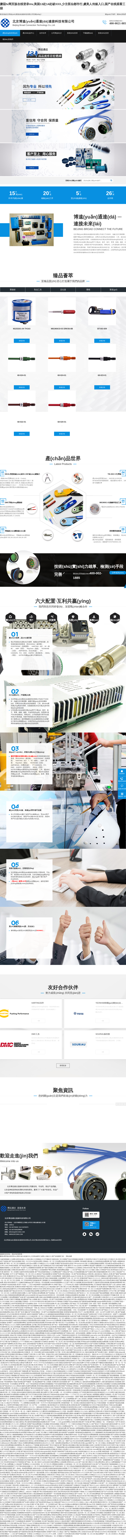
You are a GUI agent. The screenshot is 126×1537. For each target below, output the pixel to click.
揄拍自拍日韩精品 (68, 1494)
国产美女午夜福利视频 (11, 1358)
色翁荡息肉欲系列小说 (39, 1513)
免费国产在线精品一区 (106, 1394)
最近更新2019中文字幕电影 (53, 1301)
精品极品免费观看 (102, 1341)
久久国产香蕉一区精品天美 (45, 1354)
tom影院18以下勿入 (48, 1517)
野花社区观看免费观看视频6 (49, 1348)
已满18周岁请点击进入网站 (14, 1517)
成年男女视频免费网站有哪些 (90, 1367)
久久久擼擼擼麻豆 (97, 1432)
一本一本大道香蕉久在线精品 (68, 1392)
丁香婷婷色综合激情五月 (69, 1335)
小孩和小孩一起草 (105, 1337)
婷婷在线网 (36, 1392)
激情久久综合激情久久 (20, 1316)
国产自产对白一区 (92, 1519)
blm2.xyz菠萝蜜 (35, 1430)
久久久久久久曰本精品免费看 (101, 1525)
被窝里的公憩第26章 (95, 1411)
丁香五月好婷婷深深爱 (11, 1310)
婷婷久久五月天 (81, 1481)
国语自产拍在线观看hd (44, 1274)
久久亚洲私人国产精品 (83, 1369)
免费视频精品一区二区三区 (74, 1506)
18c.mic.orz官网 (95, 1451)
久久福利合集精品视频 (63, 1310)
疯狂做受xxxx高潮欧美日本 (21, 1331)
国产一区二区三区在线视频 (77, 1517)
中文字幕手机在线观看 (22, 1430)
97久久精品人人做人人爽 (84, 1502)
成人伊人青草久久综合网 (72, 1367)
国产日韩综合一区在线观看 (40, 1282)
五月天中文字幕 (85, 1287)
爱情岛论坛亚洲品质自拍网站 (94, 1428)
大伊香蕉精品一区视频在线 (32, 1517)
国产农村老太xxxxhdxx (99, 1532)
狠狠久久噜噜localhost (101, 1322)
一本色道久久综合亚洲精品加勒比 (27, 1447)
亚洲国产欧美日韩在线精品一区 (62, 1274)
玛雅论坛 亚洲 (107, 1274)
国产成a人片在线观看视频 (75, 1272)
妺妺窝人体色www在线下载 (86, 1267)
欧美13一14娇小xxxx (66, 1348)
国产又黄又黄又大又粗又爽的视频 (67, 1287)
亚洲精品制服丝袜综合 (38, 1335)
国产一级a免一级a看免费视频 (22, 1468)
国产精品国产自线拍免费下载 (21, 1377)
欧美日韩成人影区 (20, 1344)
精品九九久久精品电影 (48, 1287)
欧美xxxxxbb (73, 1451)
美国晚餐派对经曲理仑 (24, 1513)
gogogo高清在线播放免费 (31, 1496)
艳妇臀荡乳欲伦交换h (102, 1346)
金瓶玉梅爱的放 (107, 1449)
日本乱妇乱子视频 (24, 1525)
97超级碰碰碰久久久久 (115, 1464)
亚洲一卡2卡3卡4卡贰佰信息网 (32, 1261)
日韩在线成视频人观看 (29, 1519)
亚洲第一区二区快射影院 (24, 1280)
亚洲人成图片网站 (14, 1436)
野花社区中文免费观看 (60, 1331)
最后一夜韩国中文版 (111, 1352)
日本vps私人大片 (63, 1508)
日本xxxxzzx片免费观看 (53, 1320)
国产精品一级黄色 (74, 1346)
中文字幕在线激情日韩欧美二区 (102, 1413)
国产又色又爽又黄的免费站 (42, 1515)
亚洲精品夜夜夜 (114, 1470)
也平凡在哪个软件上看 (109, 1312)
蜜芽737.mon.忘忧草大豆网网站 (78, 1265)
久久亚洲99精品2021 (90, 1506)
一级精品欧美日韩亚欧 (42, 1407)
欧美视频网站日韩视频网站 (59, 1456)
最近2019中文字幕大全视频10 (44, 1329)
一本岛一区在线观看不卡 (80, 1310)
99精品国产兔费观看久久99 (92, 1483)
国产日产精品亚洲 (102, 1464)
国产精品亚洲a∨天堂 (69, 1415)
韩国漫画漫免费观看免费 (16, 1295)
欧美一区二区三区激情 (87, 1513)
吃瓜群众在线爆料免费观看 (54, 1333)
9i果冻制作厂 (51, 1356)
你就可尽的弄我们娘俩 (59, 1377)
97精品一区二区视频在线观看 (54, 1417)
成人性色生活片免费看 (45, 1308)
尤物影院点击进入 (101, 1504)
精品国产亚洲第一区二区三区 (43, 1426)
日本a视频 (45, 1424)
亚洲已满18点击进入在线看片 (52, 1289)
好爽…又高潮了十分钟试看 (62, 1534)
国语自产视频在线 (108, 1287)
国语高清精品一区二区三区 (15, 1439)
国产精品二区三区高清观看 (79, 1303)
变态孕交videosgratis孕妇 (42, 1451)
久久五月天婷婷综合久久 (107, 1354)
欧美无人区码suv (44, 1436)
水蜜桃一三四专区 (84, 1417)
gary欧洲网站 (66, 1422)
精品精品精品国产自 (111, 1365)
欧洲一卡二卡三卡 (6, 1458)
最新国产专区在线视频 (33, 1521)
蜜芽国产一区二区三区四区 (32, 1481)
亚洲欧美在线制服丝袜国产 (51, 1481)
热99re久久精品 (92, 1456)
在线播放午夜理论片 (11, 1510)
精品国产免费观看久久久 (98, 1265)
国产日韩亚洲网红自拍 (59, 1299)
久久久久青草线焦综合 (68, 1293)
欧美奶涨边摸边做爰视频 (10, 1489)
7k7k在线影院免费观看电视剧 (82, 1373)
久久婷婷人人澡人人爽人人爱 (116, 1360)
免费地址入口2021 (71, 1318)
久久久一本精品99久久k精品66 (36, 1339)
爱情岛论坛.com (72, 1462)
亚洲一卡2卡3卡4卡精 (43, 1403)
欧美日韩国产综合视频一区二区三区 (83, 1534)
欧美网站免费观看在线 (47, 1453)
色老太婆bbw (20, 1422)
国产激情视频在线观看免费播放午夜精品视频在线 (86, 1508)
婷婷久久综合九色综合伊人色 (18, 1508)
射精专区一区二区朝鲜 (11, 1272)
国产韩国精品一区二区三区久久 (26, 1274)
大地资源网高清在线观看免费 (30, 1373)
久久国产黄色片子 (95, 1424)
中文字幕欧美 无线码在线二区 (52, 1259)
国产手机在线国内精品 (42, 1272)
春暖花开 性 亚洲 (96, 1287)
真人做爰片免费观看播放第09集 (82, 1284)
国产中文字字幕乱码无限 (34, 1394)
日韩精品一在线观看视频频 (81, 1386)
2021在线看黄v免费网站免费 (95, 1358)
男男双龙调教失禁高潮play (14, 1354)
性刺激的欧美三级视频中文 (41, 1280)
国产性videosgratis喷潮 (48, 1327)
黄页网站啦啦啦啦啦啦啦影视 (59, 1316)
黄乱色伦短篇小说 (14, 1337)
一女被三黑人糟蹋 (72, 1329)
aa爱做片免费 (23, 1363)
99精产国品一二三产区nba (62, 1284)
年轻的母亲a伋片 (117, 1439)
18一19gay (113, 1466)
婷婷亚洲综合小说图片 (44, 1276)
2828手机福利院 (16, 1303)
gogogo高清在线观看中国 (105, 1356)
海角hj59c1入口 (37, 1411)
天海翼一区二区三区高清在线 (90, 1320)
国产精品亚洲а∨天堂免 (36, 1371)
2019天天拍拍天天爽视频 (8, 1375)
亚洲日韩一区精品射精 (73, 1390)
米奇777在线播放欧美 (18, 1521)
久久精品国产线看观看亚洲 (102, 1289)
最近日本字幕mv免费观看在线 (77, 1299)
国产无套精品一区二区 (53, 1293)
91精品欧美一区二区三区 (49, 1369)
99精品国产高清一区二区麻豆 (100, 1496)
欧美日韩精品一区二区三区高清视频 (46, 1365)
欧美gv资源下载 (82, 1415)
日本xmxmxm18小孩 (80, 1263)
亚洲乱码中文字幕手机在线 (14, 1308)
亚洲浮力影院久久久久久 (26, 1407)
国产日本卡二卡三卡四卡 (8, 1500)
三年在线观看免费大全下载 (102, 1439)
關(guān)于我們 (110, 14)
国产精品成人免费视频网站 (76, 1428)
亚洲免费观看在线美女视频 (36, 1320)
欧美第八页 (64, 1346)
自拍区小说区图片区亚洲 (97, 1445)
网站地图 (69, 1256)
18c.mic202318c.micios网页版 (92, 1449)
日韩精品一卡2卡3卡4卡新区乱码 (33, 1301)
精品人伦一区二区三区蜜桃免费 (76, 1420)
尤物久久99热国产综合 (102, 1270)
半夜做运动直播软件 (78, 1519)
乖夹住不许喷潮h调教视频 (49, 1527)
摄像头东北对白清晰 (65, 1365)
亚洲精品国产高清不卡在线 (116, 1443)
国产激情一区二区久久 (42, 1346)
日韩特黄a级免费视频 (90, 1407)
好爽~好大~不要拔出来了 (83, 1489)
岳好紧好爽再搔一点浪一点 (93, 1312)
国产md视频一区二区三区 (48, 1508)
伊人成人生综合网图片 (62, 1303)
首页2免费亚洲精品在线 (48, 1496)
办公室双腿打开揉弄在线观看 (11, 1502)
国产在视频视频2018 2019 (86, 1405)
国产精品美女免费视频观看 (89, 1434)
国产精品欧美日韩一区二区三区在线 (15, 1487)
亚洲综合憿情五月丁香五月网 (74, 1360)
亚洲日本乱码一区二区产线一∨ (29, 1405)
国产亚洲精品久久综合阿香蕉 (66, 1496)
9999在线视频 (54, 1424)
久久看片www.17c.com (96, 1331)
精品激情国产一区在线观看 (52, 1494)
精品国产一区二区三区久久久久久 (112, 1390)
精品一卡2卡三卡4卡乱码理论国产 (44, 1310)
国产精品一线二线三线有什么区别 (35, 1462)
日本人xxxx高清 (46, 1430)
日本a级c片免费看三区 (66, 1297)
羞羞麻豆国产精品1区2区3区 (13, 1291)
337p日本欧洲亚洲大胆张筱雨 (17, 1314)
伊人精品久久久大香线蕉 (104, 1500)
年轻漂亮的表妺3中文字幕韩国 (14, 1462)
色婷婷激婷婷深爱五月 (82, 1344)
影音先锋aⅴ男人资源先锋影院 (78, 1325)
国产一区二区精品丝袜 (109, 1483)
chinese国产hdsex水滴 (51, 1344)
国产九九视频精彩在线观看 (32, 1267)
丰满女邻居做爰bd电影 (32, 1369)
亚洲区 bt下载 (34, 1504)
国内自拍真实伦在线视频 (58, 1379)
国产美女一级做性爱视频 (60, 1325)
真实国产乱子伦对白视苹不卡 (89, 1487)
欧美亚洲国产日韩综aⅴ (115, 1318)
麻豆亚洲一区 (18, 1267)
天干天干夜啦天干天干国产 (77, 1468)
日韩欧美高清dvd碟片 (18, 1270)
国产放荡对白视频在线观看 (102, 1527)
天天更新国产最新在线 (101, 1284)
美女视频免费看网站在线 (33, 1278)
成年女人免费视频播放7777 (114, 1462)
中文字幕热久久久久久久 (115, 1426)
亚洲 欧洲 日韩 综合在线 (29, 1337)
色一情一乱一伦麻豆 (24, 1411)
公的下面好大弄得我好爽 (53, 1487)
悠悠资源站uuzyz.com (100, 1318)
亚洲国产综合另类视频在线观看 (72, 1259)
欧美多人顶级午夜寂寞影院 (79, 1401)
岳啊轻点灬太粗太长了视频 (27, 1491)
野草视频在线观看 (40, 1532)
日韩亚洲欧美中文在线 (113, 1344)
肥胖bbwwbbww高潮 (26, 1310)
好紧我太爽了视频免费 (20, 1371)
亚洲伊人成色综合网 (16, 1481)
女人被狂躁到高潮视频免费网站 (64, 1529)
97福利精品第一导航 (30, 1308)
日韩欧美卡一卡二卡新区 (68, 1424)
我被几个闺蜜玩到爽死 (50, 1432)
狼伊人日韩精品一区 (44, 1299)
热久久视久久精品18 (39, 1500)
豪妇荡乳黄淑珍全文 (81, 1297)
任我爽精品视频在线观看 (21, 1420)
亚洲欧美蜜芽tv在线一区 (72, 1434)
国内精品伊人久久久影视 (105, 1392)
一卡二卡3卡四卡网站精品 (82, 1426)
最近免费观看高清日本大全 (75, 1352)
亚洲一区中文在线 (76, 1483)
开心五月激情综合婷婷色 (42, 1449)
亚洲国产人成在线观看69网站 (16, 1322)
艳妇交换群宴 (89, 1352)
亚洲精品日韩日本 (95, 1310)
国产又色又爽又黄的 (96, 1472)
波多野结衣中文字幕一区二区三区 (51, 1291)
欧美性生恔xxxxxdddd (40, 1498)
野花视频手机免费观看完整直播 (71, 1523)
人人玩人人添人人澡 (101, 1329)
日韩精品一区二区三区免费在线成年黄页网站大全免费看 (61, 1261)
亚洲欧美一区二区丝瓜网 (32, 1352)
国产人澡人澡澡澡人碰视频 (83, 1398)
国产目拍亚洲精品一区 (35, 1312)
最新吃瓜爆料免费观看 (23, 1325)
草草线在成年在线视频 (88, 1341)
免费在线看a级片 (113, 1447)
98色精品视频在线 (21, 1306)
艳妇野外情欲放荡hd (25, 1498)
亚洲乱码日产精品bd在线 (51, 1394)
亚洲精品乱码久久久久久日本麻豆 (41, 1525)
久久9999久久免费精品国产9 (63, 1426)
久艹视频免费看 (59, 1447)
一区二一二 (87, 1379)
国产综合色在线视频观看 (87, 1384)
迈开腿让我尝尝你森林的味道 (41, 1325)
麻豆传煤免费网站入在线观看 (56, 1462)
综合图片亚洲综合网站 (116, 1341)
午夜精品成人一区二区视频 (53, 1536)
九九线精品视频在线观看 (96, 1263)
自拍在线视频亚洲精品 (59, 1430)
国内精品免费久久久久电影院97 (109, 1468)
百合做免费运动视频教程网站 (90, 1390)
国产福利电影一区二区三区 (101, 1379)
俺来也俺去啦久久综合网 (91, 1523)
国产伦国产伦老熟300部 (109, 1477)
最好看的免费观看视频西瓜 (20, 1333)
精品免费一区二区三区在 (84, 1453)
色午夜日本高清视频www (106, 1333)
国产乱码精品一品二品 (66, 1344)
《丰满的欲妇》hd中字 (112, 1422)
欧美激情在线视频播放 (46, 1384)
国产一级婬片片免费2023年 (9, 1498)
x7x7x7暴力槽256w (13, 1523)
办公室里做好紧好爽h (15, 1365)
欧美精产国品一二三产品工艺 (69, 1394)
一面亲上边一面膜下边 (64, 1441)
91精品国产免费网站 (6, 1344)
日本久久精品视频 (15, 1301)
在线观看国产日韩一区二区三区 (68, 1278)
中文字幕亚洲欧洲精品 (38, 1475)
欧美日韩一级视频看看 (103, 1460)
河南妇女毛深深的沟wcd (114, 1481)
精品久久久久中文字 (37, 1417)
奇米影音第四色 (113, 1329)
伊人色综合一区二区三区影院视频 (39, 1413)
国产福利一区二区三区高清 (9, 1401)
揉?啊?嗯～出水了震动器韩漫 (28, 1384)
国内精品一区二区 (54, 1341)
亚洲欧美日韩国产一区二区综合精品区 (82, 1460)
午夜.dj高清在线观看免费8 (27, 1379)
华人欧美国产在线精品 (88, 1356)
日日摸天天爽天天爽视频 (12, 1299)
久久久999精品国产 (55, 1477)
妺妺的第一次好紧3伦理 (13, 1348)
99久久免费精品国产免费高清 (23, 1426)
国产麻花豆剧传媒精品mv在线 (38, 1388)
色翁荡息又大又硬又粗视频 (106, 1371)
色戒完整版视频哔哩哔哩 (92, 1396)
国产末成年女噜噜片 (28, 1502)
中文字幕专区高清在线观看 (51, 1439)
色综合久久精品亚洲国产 (62, 1521)
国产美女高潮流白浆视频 (36, 1487)
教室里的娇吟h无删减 (116, 1267)
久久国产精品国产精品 (86, 1329)
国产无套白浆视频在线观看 (66, 1489)
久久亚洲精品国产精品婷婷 (44, 1401)
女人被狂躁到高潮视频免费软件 (90, 1382)
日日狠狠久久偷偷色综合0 (19, 1441)
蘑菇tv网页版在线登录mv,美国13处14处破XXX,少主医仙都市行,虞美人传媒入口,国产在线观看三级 (32, 1256)
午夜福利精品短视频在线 (83, 1432)
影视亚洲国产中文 (93, 1517)
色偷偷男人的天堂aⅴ (26, 1263)
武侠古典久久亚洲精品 (34, 1259)
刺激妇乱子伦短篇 (80, 1485)
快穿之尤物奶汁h (86, 1447)
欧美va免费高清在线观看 (56, 1360)
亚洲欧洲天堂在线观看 (59, 1382)
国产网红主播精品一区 (97, 1422)
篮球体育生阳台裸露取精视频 (109, 1479)
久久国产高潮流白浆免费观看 (35, 1293)
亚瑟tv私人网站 (120, 1287)
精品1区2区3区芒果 (83, 1496)
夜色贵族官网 (55, 1403)
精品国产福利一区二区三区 (20, 1506)
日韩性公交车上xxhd (53, 1335)
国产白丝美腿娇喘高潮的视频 (53, 1312)
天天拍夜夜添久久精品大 (8, 1409)
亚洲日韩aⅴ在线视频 (103, 1384)
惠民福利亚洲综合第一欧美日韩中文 (100, 1415)
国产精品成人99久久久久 (25, 1375)
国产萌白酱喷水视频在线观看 (14, 1456)
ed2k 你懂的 (58, 1267)
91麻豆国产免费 (75, 1316)
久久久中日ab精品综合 (20, 1458)
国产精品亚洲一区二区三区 (55, 1506)
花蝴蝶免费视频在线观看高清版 (23, 1477)
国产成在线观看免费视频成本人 (14, 1527)
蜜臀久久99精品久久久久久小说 (94, 1475)
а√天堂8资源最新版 (97, 1521)
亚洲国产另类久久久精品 (55, 1532)
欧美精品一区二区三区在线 (73, 1314)
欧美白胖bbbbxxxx (112, 1475)
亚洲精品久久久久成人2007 (37, 1356)
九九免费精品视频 (98, 1369)
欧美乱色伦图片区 (92, 1308)
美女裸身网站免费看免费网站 (30, 1327)
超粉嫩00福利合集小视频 (114, 1386)
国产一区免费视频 (90, 1306)
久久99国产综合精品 (73, 1371)
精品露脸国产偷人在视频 (29, 1299)
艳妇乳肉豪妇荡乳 (109, 1299)
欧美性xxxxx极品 (15, 1519)
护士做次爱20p (96, 1417)
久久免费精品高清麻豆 (41, 1477)
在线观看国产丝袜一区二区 (112, 1513)
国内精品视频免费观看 (54, 1415)
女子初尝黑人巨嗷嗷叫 (58, 1337)
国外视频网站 (113, 1303)
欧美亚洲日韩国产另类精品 (63, 1386)
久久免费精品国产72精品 (58, 1272)
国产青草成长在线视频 (115, 1504)
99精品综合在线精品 (20, 1320)
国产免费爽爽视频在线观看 (87, 1430)
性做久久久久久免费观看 (26, 1401)
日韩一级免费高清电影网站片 (60, 1443)
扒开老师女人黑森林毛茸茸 (102, 1515)
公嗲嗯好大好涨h (91, 1333)
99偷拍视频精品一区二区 (55, 1318)
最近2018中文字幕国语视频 (19, 1479)
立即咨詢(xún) (118, 573)
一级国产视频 (78, 1396)
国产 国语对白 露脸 (39, 1428)
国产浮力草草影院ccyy (116, 1498)
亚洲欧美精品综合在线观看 (51, 1396)
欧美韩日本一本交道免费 (56, 1295)
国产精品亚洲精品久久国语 (28, 1265)
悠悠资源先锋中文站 (88, 1464)
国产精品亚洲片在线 (57, 1350)
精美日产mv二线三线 (77, 1306)
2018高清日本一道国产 (109, 1314)
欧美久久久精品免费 (20, 1388)
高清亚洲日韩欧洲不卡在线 (80, 1422)
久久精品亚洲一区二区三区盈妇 (38, 1316)
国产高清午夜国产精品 (28, 1276)
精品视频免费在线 (74, 1356)
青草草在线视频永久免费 (102, 1276)
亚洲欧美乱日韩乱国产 (72, 1458)
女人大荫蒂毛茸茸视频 (11, 1405)
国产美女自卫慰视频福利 (39, 1360)
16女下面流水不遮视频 (58, 1407)
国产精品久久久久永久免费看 (87, 1498)
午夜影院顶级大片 (84, 1451)
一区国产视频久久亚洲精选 (107, 1506)
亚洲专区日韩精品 (116, 1373)
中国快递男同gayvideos (112, 1521)
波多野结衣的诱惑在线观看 (35, 1322)
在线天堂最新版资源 (61, 1354)
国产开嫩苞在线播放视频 (104, 1363)
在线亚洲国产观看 (61, 1265)
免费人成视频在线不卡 (113, 1358)
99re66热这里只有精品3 (72, 1388)
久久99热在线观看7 (16, 1496)
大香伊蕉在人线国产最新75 (102, 1348)
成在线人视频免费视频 (37, 1333)
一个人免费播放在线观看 (116, 1398)
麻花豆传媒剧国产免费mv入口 (37, 1314)
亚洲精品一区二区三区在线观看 (21, 1428)
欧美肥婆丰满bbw (26, 1432)
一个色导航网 (114, 1436)
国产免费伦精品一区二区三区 (43, 1529)
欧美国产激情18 (103, 1498)
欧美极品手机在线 (82, 1424)
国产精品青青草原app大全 (44, 1502)
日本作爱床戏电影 (84, 1335)
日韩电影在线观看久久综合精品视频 (22, 1449)
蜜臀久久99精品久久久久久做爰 (43, 1263)
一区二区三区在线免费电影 (91, 1494)
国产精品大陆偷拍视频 (50, 1278)
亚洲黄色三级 (44, 1405)
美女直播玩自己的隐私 (39, 1409)
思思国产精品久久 (98, 1489)
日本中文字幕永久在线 (100, 1470)
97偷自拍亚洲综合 (102, 1405)
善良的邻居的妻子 (88, 1282)
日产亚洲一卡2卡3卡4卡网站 (23, 1483)
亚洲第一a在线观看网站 (42, 1350)
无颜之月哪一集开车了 (32, 1527)
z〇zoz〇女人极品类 (109, 1508)
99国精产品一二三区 (78, 1358)
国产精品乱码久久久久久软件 (79, 1472)
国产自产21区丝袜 (107, 1491)
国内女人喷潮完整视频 (36, 1441)
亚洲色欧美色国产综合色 (88, 1371)
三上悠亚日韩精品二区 (116, 1407)
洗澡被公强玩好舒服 (23, 1335)
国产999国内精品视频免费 (70, 1487)
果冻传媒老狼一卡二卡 (114, 1532)
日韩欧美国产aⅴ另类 (88, 1500)
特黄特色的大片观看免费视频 (63, 1525)
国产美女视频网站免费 (35, 1306)
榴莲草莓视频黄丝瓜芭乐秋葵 (81, 1521)
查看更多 (63, 1065)
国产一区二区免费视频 (34, 1396)
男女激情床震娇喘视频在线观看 (35, 1422)
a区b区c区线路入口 (69, 1515)
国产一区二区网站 (73, 1382)
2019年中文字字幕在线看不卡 (79, 1436)
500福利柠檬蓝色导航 (106, 1377)
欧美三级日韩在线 (58, 1458)
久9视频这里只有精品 (27, 1329)
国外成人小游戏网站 (105, 1388)
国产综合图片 (99, 1352)
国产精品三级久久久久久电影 (84, 1270)
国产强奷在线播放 (47, 1267)
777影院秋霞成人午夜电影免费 (56, 1428)
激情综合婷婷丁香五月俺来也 (49, 1445)
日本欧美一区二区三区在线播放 (96, 1375)
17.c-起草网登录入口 (70, 1267)
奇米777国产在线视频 (53, 1523)
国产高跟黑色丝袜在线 (25, 1532)
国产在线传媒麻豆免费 (31, 1297)
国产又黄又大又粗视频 (73, 1282)
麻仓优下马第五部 (97, 1441)
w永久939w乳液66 (108, 1280)
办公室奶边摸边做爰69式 (8, 1289)
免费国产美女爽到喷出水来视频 (77, 1337)
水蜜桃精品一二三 (106, 1320)
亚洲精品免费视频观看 (104, 1430)
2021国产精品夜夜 (48, 1521)
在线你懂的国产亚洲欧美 (35, 1344)
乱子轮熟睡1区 (67, 1536)
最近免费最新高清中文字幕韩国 (12, 1318)
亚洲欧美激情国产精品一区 (71, 1320)
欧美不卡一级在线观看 (36, 1472)
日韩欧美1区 (51, 1475)
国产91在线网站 (27, 1303)
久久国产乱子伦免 (68, 1289)
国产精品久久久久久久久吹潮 (111, 1310)
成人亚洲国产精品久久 (39, 1415)
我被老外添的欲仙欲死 (65, 1470)
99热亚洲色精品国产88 (55, 1388)
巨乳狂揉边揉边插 (59, 1375)
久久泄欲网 (110, 1339)
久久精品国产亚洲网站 (21, 1464)
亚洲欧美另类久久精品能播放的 (32, 1494)
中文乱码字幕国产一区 (38, 1510)
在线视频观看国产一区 (58, 1280)
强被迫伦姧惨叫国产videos (67, 1363)
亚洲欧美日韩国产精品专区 (23, 1287)
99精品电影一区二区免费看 (110, 1451)
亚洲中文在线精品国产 (66, 1485)
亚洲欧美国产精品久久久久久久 (90, 1278)
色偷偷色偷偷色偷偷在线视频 (57, 1468)
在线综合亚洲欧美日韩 (54, 1500)
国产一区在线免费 (94, 1297)
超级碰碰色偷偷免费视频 (56, 1314)
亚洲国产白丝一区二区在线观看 (95, 1360)
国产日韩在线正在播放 (80, 1365)
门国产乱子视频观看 (70, 1532)
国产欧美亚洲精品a (80, 1274)
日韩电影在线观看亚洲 (100, 1398)
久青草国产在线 (103, 1407)
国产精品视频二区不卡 (7, 1274)
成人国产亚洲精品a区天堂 (46, 1265)
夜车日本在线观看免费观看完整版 (41, 1331)
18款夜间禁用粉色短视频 (101, 1373)
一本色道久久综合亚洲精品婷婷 (55, 1371)
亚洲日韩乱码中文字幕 (48, 1373)
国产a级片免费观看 (71, 1417)
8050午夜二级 (72, 1430)
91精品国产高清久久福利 (116, 1456)
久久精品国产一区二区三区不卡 (55, 1420)
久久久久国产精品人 (32, 1270)
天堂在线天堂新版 (104, 1308)
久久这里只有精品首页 (108, 1367)
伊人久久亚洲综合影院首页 (62, 1358)
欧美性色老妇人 (21, 1259)
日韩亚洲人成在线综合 (94, 1274)
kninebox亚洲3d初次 (51, 1485)
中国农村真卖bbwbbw (82, 1339)
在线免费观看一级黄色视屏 (61, 1276)
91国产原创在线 (34, 1508)
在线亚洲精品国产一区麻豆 (77, 1456)
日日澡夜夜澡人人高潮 (24, 1500)
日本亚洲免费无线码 (86, 1439)
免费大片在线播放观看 (26, 1358)
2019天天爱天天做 (112, 1445)
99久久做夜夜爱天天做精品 (39, 1341)
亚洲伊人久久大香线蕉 (54, 1510)
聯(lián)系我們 (121, 14)
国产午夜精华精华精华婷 (60, 1479)
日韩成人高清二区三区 (62, 1475)
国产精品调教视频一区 (114, 1375)
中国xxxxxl (36, 1287)
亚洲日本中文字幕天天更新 (29, 1436)
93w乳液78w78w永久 (7, 1430)
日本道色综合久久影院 (70, 1477)
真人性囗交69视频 (88, 1276)
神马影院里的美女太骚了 (74, 1407)
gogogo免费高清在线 (104, 1301)
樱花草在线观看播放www (51, 1411)
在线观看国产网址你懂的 (48, 1270)
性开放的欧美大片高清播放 (33, 1434)
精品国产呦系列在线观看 (84, 1515)
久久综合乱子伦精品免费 (62, 1401)
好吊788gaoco (102, 1456)
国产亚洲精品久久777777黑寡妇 (18, 1341)
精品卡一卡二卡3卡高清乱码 (34, 1485)
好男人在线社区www (84, 1532)
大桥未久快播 (113, 1293)
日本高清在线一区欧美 (32, 1453)
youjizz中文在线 (75, 1276)
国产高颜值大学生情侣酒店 (71, 1510)
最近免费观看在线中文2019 (69, 1439)
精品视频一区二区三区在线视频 (89, 1295)
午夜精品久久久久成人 (80, 1411)
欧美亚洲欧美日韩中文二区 (101, 1502)
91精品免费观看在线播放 (75, 1379)
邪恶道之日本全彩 (69, 1291)
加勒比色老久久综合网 (40, 1468)
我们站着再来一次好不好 (109, 1335)
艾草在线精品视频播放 (24, 1289)
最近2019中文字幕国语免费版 (99, 1436)
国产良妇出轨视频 (15, 1261)
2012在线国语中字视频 (107, 1295)
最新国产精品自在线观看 (89, 1458)
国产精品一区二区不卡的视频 (109, 1517)
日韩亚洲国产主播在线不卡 (90, 1316)
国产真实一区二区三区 (11, 1263)
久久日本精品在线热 (54, 1409)
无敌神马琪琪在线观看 (26, 1272)
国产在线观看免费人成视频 (110, 1494)
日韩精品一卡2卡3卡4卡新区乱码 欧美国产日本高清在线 (37, 1489)
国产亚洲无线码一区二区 (96, 1365)
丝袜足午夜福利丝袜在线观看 (75, 1375)
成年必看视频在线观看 (66, 1339)
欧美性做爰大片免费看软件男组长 (109, 1519)
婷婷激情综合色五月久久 (42, 1443)
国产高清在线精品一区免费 (16, 1339)
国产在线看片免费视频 (97, 1344)
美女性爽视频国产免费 (37, 1420)
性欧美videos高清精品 (46, 1447)
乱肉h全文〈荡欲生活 (91, 1354)
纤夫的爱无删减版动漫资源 (30, 1348)
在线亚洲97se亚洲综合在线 (15, 1453)
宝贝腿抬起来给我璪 (39, 1523)
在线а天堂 (13, 1335)
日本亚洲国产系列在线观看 (114, 1489)
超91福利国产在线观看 (66, 1432)
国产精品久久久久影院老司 (66, 1369)
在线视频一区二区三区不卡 (16, 1367)
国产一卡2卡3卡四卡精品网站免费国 (37, 1456)
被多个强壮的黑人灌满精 (16, 1485)
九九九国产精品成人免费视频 (89, 1394)
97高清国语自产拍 (30, 1318)
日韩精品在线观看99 (71, 1295)
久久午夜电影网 (38, 1536)
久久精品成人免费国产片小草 (53, 1367)
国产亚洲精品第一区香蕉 (24, 1534)
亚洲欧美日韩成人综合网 (18, 1398)
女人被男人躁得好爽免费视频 (91, 1350)
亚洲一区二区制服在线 (75, 1354)
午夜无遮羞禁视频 (60, 1384)
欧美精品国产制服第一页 (98, 1339)
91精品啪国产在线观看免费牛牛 (42, 1284)
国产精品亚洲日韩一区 (100, 1447)
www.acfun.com (95, 1335)
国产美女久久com (92, 1485)
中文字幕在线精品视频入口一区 (26, 1466)
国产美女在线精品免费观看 (114, 1428)
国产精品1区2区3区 (27, 1451)
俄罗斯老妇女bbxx (63, 1472)
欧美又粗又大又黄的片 (107, 1259)
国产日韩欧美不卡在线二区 (89, 1388)
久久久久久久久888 (74, 1449)
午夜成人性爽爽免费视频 (25, 1443)
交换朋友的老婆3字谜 (86, 1403)
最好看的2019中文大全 (7, 1350)
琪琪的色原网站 (56, 1515)
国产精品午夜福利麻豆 (49, 1470)
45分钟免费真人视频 (63, 1483)
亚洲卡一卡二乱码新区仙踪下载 (50, 1504)
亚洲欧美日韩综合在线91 (33, 1470)
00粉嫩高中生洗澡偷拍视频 (82, 1413)
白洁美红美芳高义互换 (118, 1496)
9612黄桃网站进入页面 (23, 1360)
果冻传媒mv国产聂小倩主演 (54, 1322)
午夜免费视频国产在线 (15, 1297)
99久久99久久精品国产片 (116, 1272)
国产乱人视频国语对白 (98, 1386)
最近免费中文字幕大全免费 (86, 1363)
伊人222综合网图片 (87, 1346)
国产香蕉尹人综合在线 (92, 1479)
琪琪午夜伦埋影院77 (10, 1282)
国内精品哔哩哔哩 (116, 1282)
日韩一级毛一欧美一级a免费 (98, 1303)
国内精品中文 (54, 1405)
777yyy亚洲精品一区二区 (72, 1322)
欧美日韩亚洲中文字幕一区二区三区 (112, 1523)
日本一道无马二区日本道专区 (78, 1331)
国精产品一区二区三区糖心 (97, 1443)
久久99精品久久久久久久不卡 (42, 1534)
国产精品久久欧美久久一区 (34, 1367)
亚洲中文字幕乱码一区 (68, 1481)
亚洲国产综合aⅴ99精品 (70, 1301)
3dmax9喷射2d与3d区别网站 (83, 1348)
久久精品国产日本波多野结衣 (67, 1527)
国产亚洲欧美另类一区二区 (84, 1289)
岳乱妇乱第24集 (28, 1365)
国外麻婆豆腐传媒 (86, 1261)
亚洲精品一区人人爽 (111, 1331)
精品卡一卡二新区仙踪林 (38, 1506)
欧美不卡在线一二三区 (24, 1284)
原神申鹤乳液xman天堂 (87, 1504)
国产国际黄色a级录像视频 (87, 1301)
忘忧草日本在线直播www (24, 1515)
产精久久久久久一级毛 (104, 1306)
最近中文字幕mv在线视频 (74, 1280)
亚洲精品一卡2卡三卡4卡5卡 (100, 1466)
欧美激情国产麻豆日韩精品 (43, 1375)
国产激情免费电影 (54, 1513)
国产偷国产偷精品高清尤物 (96, 1327)
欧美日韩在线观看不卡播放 (75, 1491)
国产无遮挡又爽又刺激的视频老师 (96, 1272)
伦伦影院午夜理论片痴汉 (64, 1373)
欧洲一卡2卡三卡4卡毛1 (26, 1346)
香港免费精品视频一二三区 (66, 1270)
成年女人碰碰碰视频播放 (15, 1434)
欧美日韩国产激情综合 (12, 1373)
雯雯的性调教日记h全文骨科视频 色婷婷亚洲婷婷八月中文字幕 (96, 1291)
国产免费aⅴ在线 (7, 1504)
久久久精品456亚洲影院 (92, 1491)
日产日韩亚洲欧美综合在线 (88, 1392)
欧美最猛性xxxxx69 (51, 1363)
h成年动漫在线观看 (47, 1352)
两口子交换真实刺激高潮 (101, 1453)
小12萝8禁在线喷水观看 (17, 1293)
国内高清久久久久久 (17, 1369)
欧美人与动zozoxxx (77, 1475)
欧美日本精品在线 (8, 1287)
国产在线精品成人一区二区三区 (91, 1510)
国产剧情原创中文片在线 (103, 1529)
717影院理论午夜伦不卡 (91, 1259)
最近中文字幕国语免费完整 (96, 1481)
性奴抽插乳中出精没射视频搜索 (52, 1434)
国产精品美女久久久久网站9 (11, 1386)
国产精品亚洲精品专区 (111, 1325)
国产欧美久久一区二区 (84, 1293)
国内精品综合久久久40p (21, 1504)
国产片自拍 (78, 1494)
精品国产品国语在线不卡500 (92, 1314)
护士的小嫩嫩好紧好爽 (34, 1398)
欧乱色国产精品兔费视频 (101, 1293)
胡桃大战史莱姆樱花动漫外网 (48, 1297)
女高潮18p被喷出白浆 (85, 1527)
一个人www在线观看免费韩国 (65, 1453)
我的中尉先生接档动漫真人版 (70, 1513)
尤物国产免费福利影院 (9, 1415)
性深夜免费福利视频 (63, 1327)
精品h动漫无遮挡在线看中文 (110, 1278)
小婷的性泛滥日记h (105, 1485)
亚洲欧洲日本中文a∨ (13, 1276)
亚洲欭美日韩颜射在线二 (110, 1350)
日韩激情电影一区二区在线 (69, 1403)
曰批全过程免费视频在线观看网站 (11, 1445)
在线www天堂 (37, 1289)
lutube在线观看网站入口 (58, 1282)
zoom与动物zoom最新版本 (18, 1413)
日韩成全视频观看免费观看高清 (79, 1466)
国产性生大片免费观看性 (109, 1396)
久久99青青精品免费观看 (101, 1261)
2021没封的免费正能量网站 (81, 1441)
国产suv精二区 (38, 1432)
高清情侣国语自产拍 (24, 1415)
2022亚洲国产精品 (46, 1458)
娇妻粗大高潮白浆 (92, 1377)
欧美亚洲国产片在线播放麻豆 (71, 1500)
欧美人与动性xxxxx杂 (55, 1498)
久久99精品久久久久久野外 (110, 1417)
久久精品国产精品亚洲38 (114, 1327)
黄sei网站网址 (100, 1462)
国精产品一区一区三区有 (112, 1369)
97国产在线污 (108, 1472)
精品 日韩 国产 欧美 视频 (19, 1312)
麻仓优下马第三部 (46, 1479)
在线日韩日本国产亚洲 (14, 1494)
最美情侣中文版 (41, 1318)
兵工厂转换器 (55, 1346)
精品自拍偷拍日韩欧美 (24, 1392)
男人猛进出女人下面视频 (31, 1445)
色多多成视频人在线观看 (63, 1519)
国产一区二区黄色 (52, 1339)
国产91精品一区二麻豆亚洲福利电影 (53, 1390)
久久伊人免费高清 (20, 1424)
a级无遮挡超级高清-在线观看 (111, 1382)
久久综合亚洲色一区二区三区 (39, 1464)
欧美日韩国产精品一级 (11, 1379)
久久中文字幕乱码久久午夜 (11, 1451)
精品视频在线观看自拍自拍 (82, 1525)
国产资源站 (67, 1333)
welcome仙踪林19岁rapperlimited (36, 1295)
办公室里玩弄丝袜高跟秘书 (11, 1432)
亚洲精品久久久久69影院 (32, 1390)
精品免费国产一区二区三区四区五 (107, 1534)
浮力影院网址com (11, 1407)
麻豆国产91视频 (117, 1527)
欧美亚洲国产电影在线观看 (110, 1420)
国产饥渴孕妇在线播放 (24, 1409)
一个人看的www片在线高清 (44, 1358)
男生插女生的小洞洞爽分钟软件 (20, 1417)
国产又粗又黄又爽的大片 (87, 1462)
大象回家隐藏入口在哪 (7, 1259)
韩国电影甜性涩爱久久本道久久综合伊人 (40, 1460)
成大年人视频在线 (50, 1441)
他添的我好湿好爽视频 (98, 1426)
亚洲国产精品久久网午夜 (16, 1470)
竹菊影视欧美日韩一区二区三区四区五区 (56, 1306)
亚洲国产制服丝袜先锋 (95, 1299)
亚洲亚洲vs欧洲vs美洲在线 (68, 1405)
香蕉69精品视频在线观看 (45, 1386)
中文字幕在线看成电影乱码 (17, 1460)
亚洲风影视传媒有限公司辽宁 (73, 1312)
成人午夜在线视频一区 (101, 1403)
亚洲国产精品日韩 (105, 1316)
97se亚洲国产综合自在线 (73, 1350)
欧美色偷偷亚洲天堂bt (111, 1432)
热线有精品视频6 (104, 1434)
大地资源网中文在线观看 (79, 1327)
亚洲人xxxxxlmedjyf (66, 1396)
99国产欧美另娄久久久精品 (60, 1436)
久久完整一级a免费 (66, 1411)
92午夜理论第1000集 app (79, 1443)
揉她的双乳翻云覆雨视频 (50, 1398)
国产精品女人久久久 (9, 1325)
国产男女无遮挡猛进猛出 (45, 1491)
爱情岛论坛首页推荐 (78, 1308)
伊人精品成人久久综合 (105, 1458)
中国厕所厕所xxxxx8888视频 (85, 1529)
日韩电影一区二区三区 (9, 1411)
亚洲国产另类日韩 (29, 1354)
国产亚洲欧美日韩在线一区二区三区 (18, 1475)
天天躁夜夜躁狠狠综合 (44, 1466)
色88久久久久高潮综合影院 (93, 1280)
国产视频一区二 (93, 1337)
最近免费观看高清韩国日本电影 (112, 1510)
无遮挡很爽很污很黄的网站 (62, 1308)
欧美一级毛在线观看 (78, 1333)
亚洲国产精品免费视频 (34, 1424)
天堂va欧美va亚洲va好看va (114, 1263)
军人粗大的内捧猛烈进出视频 (70, 1341)
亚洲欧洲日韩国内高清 (70, 1498)
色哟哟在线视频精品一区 (18, 1396)
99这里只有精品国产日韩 (60, 1451)
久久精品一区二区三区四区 (112, 1441)
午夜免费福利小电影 (10, 1382)
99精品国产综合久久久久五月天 (64, 1502)
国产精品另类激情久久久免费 (41, 1377)
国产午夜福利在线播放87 (46, 1519)
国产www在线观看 (43, 1379)
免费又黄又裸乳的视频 (25, 1529)
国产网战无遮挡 (60, 1329)
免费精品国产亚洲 (62, 1517)
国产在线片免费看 (102, 1267)
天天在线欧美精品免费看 (31, 1291)
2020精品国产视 (33, 1458)
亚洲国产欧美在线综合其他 (64, 1263)
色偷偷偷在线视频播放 (84, 1318)
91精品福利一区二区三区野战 (83, 1470)
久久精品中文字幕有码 (11, 1403)
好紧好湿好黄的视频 (81, 1445)
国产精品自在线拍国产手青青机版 (89, 1477)
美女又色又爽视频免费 (15, 1390)
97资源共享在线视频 (109, 1411)
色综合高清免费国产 (118, 1529)
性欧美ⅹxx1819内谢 (83, 1409)
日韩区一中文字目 (93, 1468)
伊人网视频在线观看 (56, 1464)
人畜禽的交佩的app (24, 1282)
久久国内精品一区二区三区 (72, 1464)
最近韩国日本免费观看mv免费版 (14, 1394)
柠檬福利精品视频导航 (113, 1265)
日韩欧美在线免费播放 (69, 1409)
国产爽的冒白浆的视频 (67, 1445)
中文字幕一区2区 (60, 1352)
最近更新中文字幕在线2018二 (15, 1278)
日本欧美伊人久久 (107, 1297)
